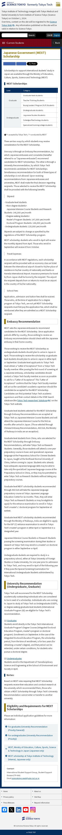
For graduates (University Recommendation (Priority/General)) (27, 728)
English (57, 35)
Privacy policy (8, 797)
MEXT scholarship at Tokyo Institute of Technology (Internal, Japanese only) (31, 757)
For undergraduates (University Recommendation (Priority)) (30, 737)
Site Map (37, 797)
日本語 (49, 35)
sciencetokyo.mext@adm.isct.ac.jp (25, 778)
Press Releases (8, 802)
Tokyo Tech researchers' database (32, 400)
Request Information (42, 802)
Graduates (12, 620)
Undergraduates (14, 658)
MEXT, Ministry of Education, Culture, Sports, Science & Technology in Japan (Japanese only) (32, 749)
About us (37, 791)
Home (5, 791)
